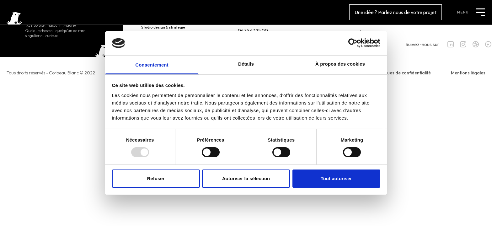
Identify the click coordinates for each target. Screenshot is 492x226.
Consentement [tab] (151, 64)
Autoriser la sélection (246, 178)
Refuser (156, 178)
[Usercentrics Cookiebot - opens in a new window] (352, 43)
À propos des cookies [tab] (340, 64)
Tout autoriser (336, 178)
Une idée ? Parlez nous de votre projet (395, 12)
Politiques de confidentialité (402, 73)
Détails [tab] (246, 64)
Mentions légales (468, 73)
